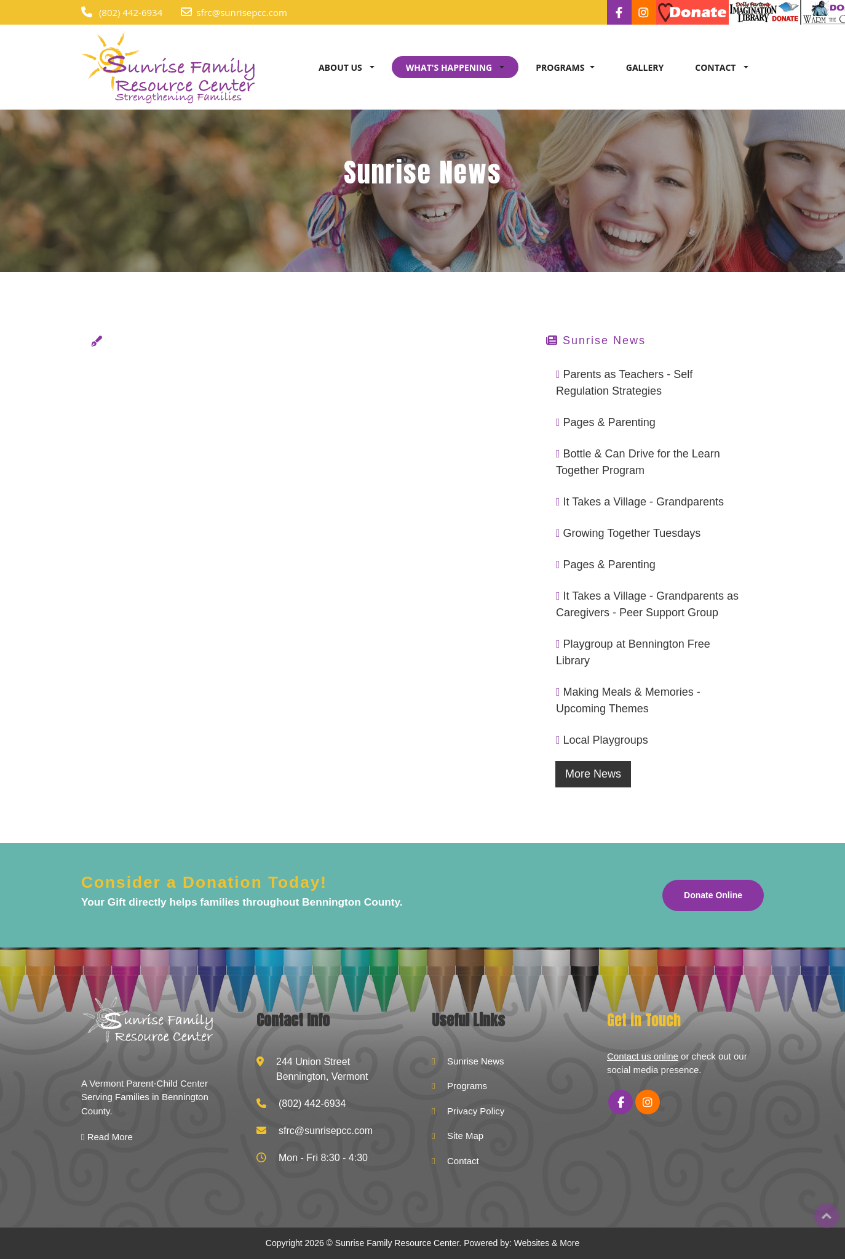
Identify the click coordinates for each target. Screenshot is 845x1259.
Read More (107, 1137)
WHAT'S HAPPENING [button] (450, 67)
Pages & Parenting (609, 422)
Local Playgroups (605, 740)
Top (826, 1216)
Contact (463, 1161)
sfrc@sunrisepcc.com (241, 12)
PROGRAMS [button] (560, 67)
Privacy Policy (475, 1111)
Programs (467, 1085)
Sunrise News (475, 1061)
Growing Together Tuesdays (632, 533)
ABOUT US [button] (341, 67)
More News (593, 774)
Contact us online (642, 1056)
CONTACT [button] (716, 67)
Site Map (465, 1135)
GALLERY (645, 67)
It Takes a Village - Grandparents (643, 502)
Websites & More (546, 1243)
